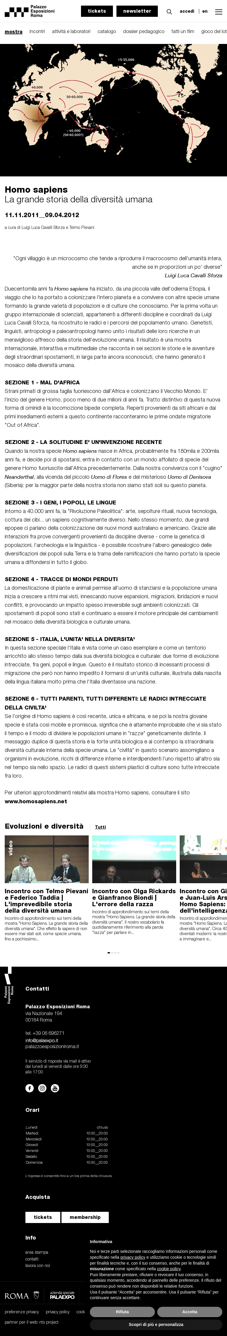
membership (85, 1217)
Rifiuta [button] (122, 1311)
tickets (97, 11)
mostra (13, 32)
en (204, 11)
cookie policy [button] (168, 1268)
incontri (37, 32)
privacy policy (57, 1312)
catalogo (107, 32)
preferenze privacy (22, 1312)
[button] (168, 11)
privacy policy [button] (133, 1257)
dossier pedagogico (143, 32)
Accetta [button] (189, 1311)
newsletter (137, 11)
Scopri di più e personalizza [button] (156, 1324)
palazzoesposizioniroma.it (52, 1047)
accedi (187, 11)
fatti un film (182, 32)
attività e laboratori (71, 32)
